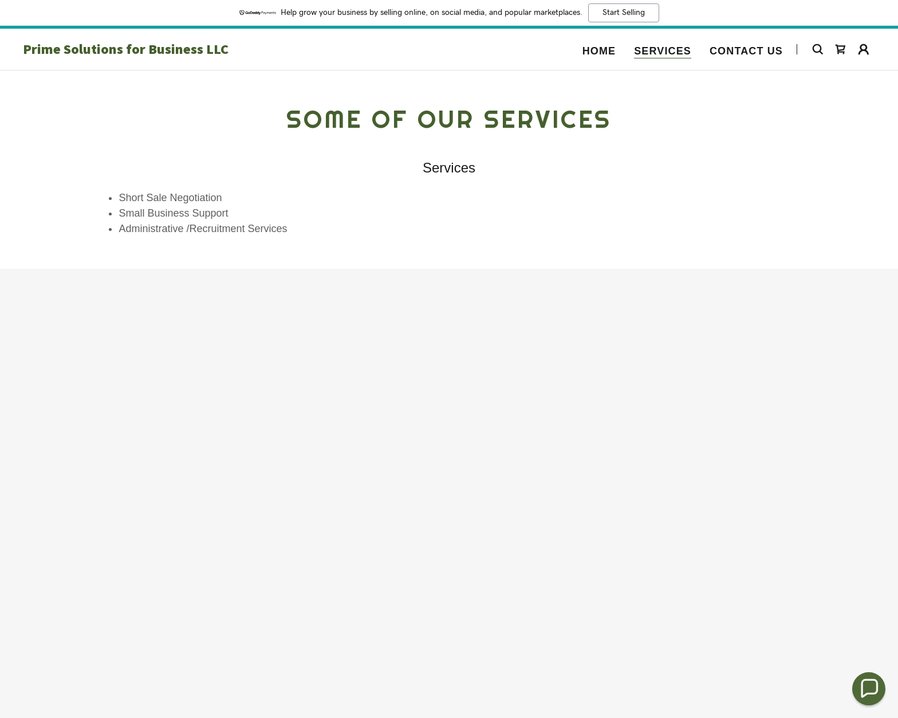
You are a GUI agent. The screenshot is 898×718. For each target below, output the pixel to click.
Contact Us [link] (746, 51)
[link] (172, 50)
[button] (863, 49)
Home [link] (599, 51)
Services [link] (662, 51)
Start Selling (623, 13)
